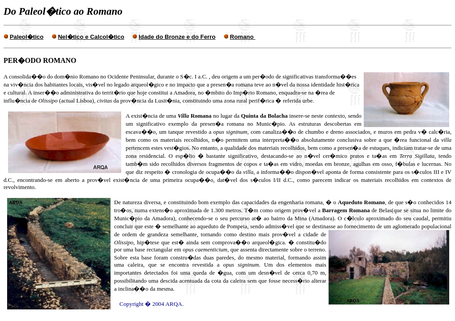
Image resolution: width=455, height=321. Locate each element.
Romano (242, 36)
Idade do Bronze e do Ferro (177, 36)
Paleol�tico (27, 36)
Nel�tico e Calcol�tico (91, 36)
